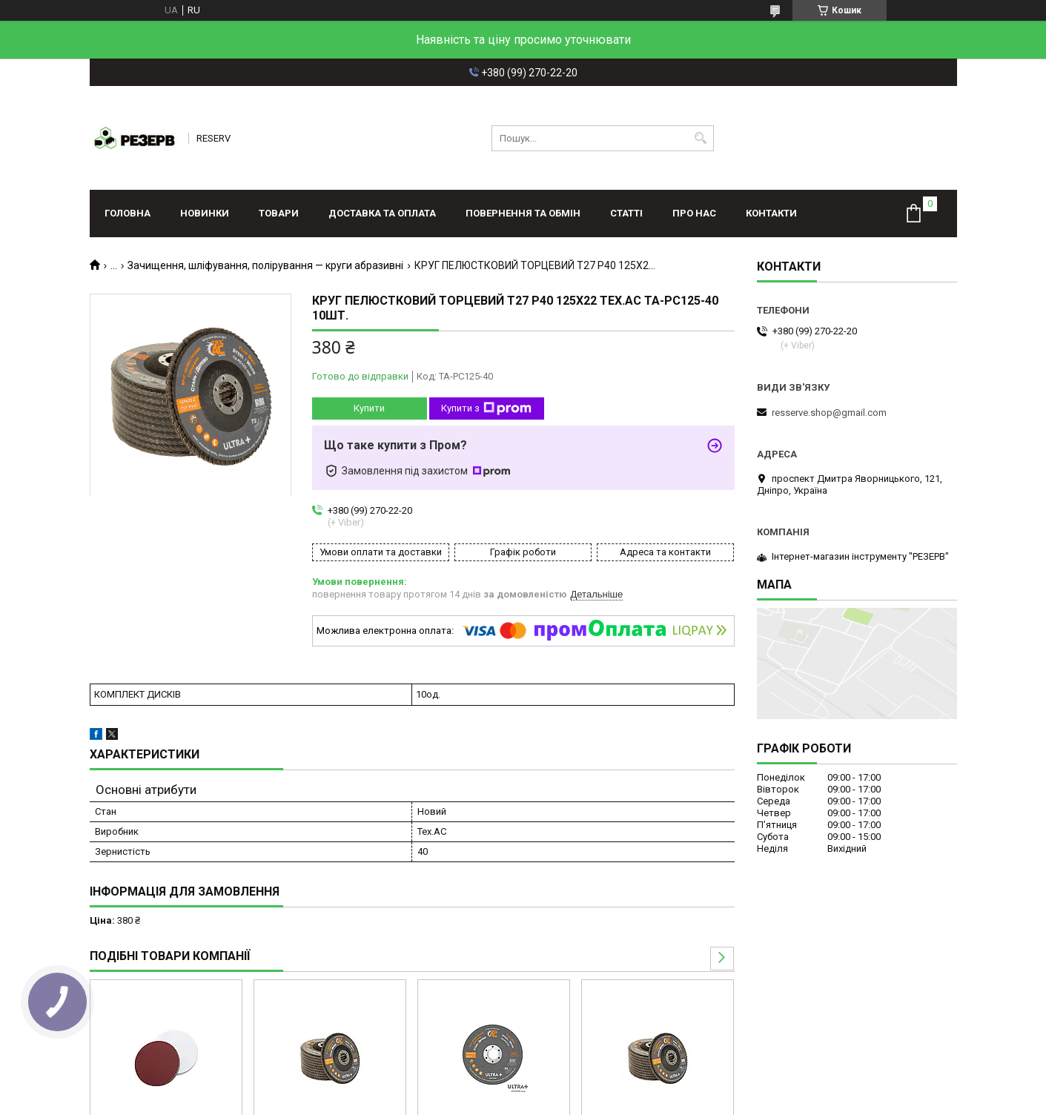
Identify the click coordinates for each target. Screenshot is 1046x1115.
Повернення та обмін (523, 213)
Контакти (771, 213)
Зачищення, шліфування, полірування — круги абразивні (265, 265)
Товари (279, 213)
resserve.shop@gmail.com (829, 412)
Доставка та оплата (382, 213)
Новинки (204, 213)
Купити (369, 408)
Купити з (486, 408)
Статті (626, 213)
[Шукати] (701, 138)
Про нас (694, 213)
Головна (127, 213)
